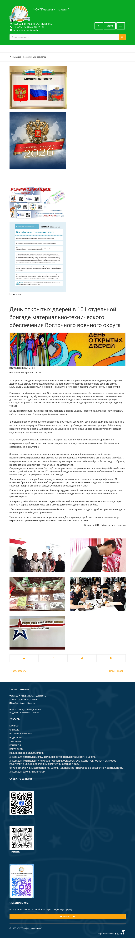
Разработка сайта (111, 933)
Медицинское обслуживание (27, 753)
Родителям (16, 737)
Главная (17, 57)
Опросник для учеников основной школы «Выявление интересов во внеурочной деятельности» (67, 768)
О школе (14, 730)
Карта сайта (17, 749)
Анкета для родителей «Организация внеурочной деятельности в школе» (53, 757)
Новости (26, 57)
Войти (109, 26)
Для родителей (39, 57)
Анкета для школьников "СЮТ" (27, 772)
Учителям (15, 741)
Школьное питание (21, 734)
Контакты (15, 745)
